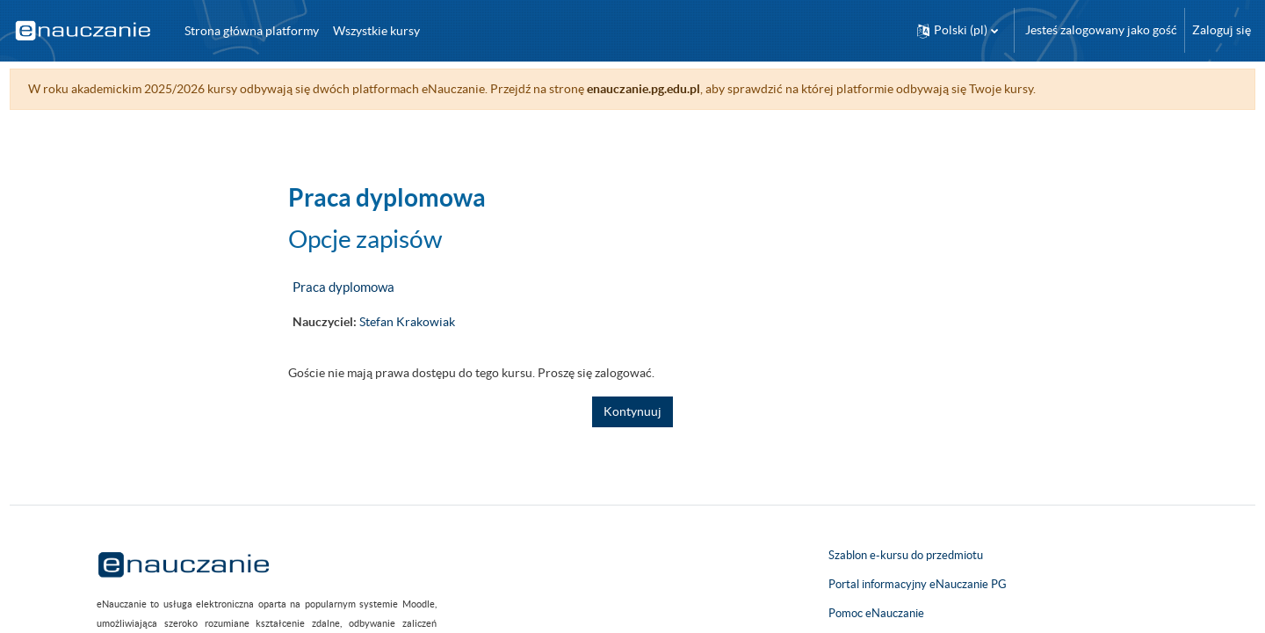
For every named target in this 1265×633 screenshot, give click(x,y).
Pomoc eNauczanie (876, 613)
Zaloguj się (1221, 30)
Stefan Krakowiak (407, 322)
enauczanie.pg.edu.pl (676, 89)
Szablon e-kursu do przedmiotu (905, 555)
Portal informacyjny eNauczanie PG (917, 584)
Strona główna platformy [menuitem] (251, 31)
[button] (957, 30)
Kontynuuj (632, 411)
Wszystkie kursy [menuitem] (376, 31)
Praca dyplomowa (343, 287)
